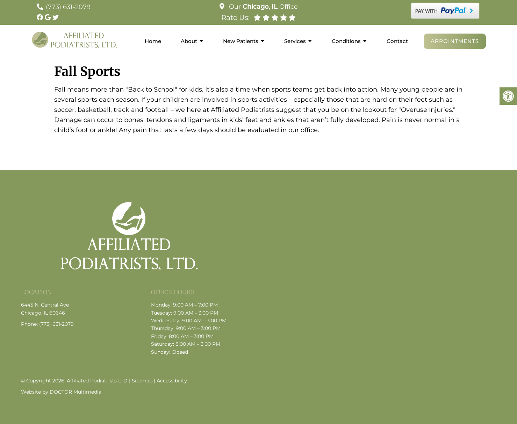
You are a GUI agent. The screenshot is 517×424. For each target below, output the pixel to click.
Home (153, 41)
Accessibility (172, 381)
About (189, 41)
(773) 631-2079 (68, 7)
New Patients (240, 41)
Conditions (346, 41)
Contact (397, 41)
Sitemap (142, 381)
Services (295, 41)
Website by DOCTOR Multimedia (61, 392)
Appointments (455, 41)
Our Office (262, 6)
